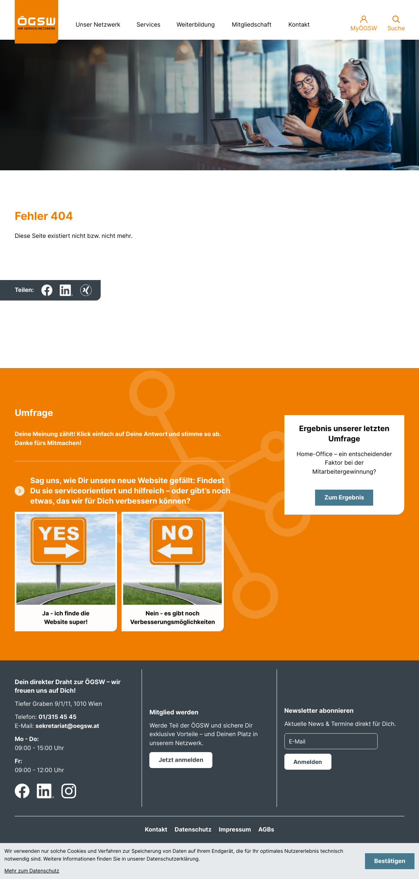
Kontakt (299, 24)
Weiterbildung (198, 22)
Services (151, 22)
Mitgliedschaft (252, 24)
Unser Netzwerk (101, 22)
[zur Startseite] (37, 22)
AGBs (266, 829)
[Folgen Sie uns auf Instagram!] (68, 791)
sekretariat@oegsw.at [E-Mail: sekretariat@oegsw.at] (67, 726)
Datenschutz (193, 829)
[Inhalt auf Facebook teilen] (47, 290)
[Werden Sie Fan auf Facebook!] (22, 791)
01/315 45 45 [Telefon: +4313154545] (57, 717)
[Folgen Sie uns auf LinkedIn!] (45, 791)
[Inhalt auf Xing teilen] (86, 290)
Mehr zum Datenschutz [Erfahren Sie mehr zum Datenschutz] (32, 871)
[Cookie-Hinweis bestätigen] (389, 861)
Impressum (235, 829)
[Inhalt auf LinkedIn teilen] (66, 290)
